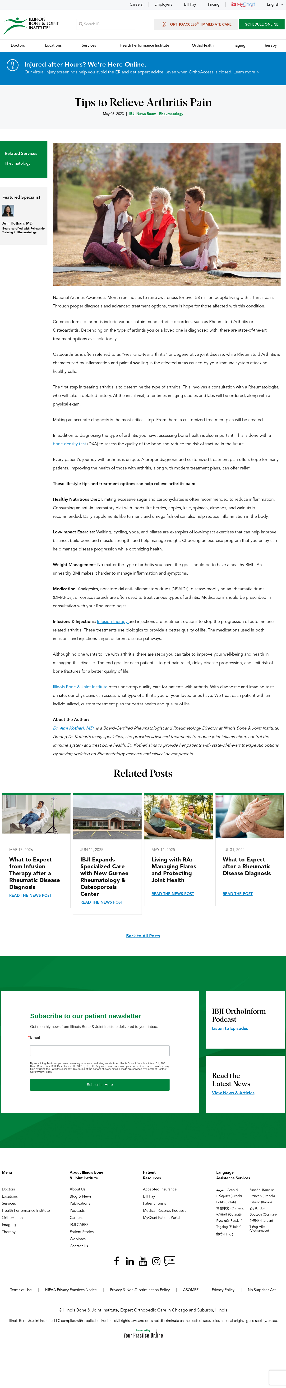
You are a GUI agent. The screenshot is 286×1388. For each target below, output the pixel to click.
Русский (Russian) (229, 1220)
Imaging (9, 1225)
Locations (10, 1197)
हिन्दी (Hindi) (224, 1234)
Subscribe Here (100, 1085)
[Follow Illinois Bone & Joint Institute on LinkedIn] (130, 1261)
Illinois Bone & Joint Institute (80, 687)
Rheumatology (171, 114)
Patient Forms (154, 1204)
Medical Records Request (164, 1211)
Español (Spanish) (262, 1190)
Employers (163, 5)
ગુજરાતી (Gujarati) (229, 1214)
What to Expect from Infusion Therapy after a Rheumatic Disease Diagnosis (34, 873)
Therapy (9, 1232)
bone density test (70, 444)
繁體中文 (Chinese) (230, 1208)
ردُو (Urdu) (257, 1208)
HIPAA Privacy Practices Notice (71, 1290)
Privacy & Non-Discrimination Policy (140, 1290)
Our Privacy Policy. (41, 1071)
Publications (80, 1204)
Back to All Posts (143, 936)
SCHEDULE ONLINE (261, 25)
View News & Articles (233, 1093)
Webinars (78, 1239)
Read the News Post (30, 896)
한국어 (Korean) (261, 1220)
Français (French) (262, 1196)
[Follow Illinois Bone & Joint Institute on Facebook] (116, 1261)
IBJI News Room (142, 114)
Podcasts (77, 1211)
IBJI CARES (79, 1225)
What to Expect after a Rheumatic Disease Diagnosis (247, 867)
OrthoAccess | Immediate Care (196, 24)
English (273, 5)
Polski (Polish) (226, 1202)
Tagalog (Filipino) (228, 1227)
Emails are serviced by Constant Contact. (143, 1069)
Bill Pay (190, 5)
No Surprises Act (262, 1290)
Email (35, 1038)
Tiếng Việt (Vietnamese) (259, 1228)
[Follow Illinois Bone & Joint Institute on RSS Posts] (169, 1261)
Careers (136, 5)
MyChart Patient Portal (161, 1218)
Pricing (214, 5)
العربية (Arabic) (227, 1190)
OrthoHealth (12, 1218)
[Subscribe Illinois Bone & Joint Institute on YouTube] (143, 1261)
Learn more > (246, 72)
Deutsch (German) (263, 1214)
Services (9, 1204)
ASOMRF (190, 1290)
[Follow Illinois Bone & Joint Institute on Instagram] (156, 1261)
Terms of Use (21, 1290)
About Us (77, 1189)
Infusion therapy (113, 622)
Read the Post (238, 894)
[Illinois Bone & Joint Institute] (31, 26)
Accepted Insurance (160, 1189)
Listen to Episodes (230, 1029)
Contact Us (79, 1246)
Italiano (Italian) (260, 1202)
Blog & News (81, 1197)
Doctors (8, 1189)
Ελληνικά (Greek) (229, 1196)
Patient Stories (82, 1232)
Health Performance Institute (26, 1211)
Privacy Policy (223, 1290)
